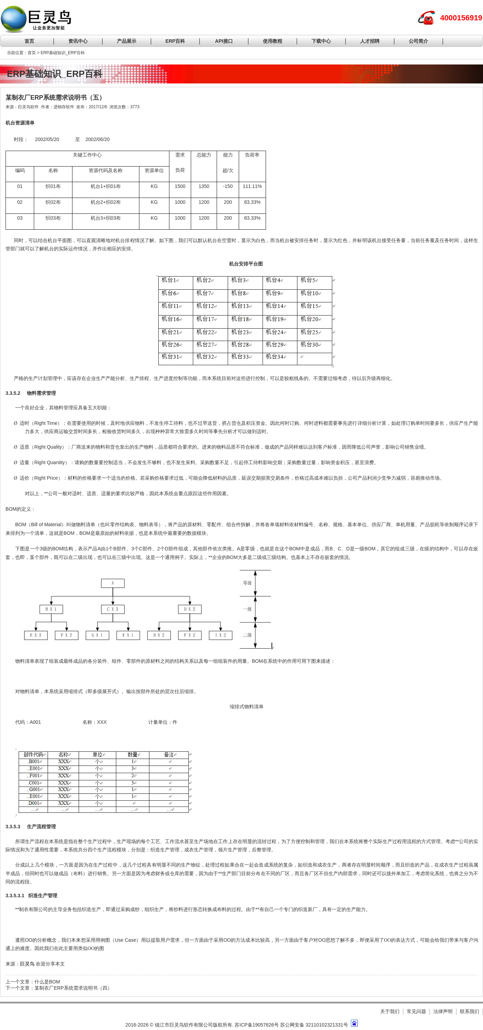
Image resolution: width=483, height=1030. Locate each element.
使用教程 (272, 41)
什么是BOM (47, 981)
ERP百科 (175, 41)
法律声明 (443, 1011)
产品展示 (126, 41)
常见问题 (416, 1011)
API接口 (224, 41)
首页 (29, 41)
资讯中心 (78, 41)
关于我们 (390, 1011)
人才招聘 (369, 41)
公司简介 (418, 41)
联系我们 (469, 1011)
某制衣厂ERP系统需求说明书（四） (73, 988)
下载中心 (321, 41)
